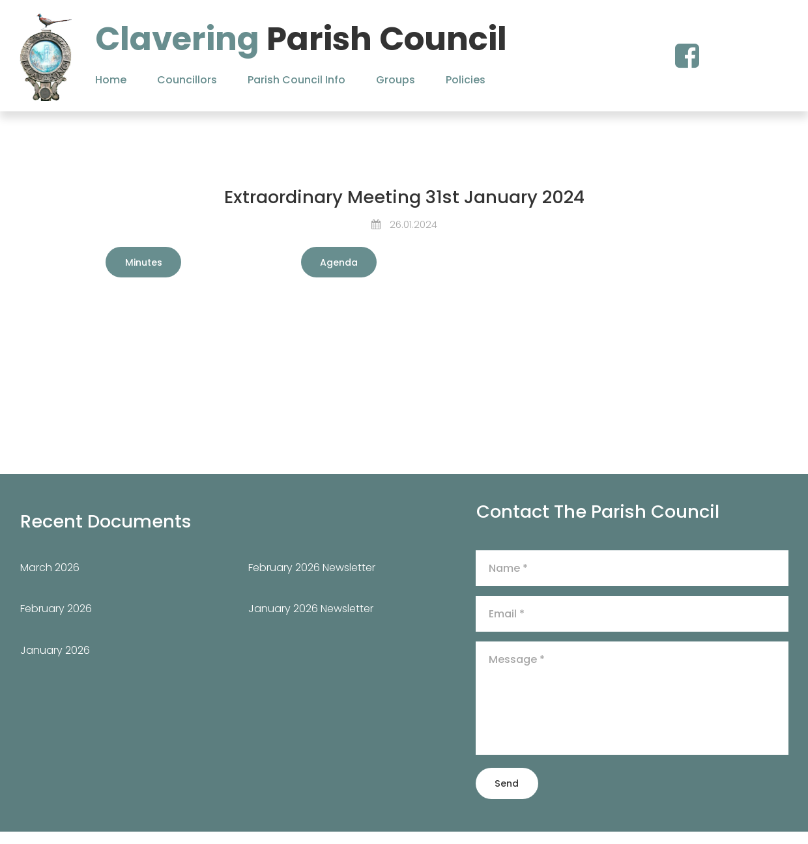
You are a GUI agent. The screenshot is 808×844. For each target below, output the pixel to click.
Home (110, 79)
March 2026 (49, 578)
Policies (465, 79)
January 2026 (55, 661)
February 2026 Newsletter (311, 578)
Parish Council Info (296, 79)
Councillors (187, 79)
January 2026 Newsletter (310, 620)
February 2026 (56, 620)
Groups (395, 79)
